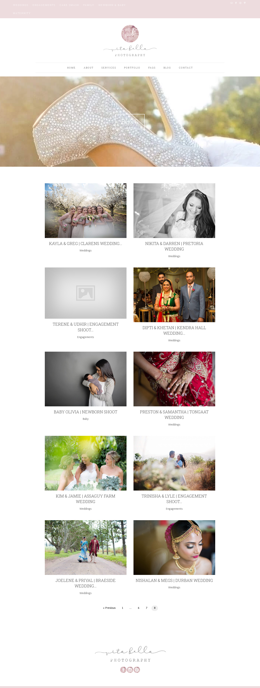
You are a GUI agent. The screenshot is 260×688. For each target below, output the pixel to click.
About (89, 67)
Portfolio (132, 67)
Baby (86, 419)
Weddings (20, 4)
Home (71, 67)
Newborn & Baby (112, 4)
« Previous (109, 608)
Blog (167, 67)
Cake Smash (69, 4)
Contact (186, 67)
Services (109, 67)
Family (88, 4)
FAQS (152, 67)
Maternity (22, 13)
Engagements (44, 4)
